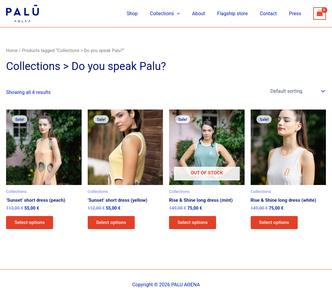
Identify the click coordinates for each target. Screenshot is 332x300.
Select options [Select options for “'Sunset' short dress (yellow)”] (112, 223)
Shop (145, 13)
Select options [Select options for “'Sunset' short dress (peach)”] (30, 223)
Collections (176, 13)
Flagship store (238, 13)
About (207, 13)
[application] (188, 13)
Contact (271, 13)
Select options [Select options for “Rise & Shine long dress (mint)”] (193, 223)
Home (12, 50)
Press (296, 13)
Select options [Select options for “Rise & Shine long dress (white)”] (275, 223)
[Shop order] (297, 91)
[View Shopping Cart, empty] (319, 13)
